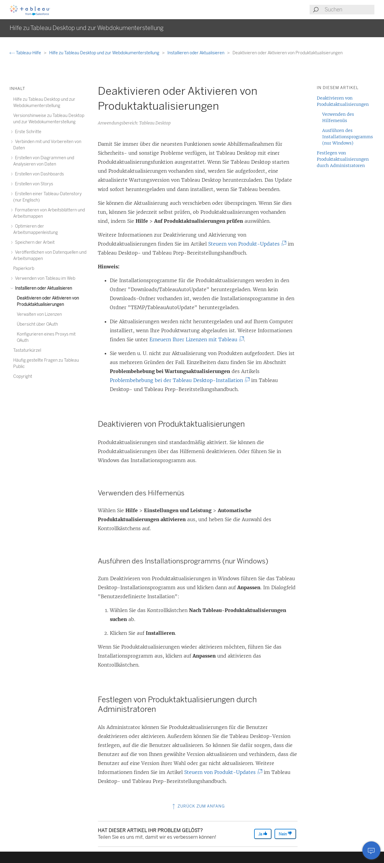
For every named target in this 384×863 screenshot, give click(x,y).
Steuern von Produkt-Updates (246, 244)
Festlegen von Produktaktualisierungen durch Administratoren (343, 159)
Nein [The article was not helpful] (285, 833)
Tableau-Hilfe (26, 52)
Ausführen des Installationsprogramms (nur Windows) (347, 137)
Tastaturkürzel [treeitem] (27, 350)
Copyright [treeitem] (22, 376)
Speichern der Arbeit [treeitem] (34, 242)
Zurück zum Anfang (198, 806)
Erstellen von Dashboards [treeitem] (38, 174)
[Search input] (349, 9)
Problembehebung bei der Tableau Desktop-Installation (179, 380)
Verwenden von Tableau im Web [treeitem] (44, 278)
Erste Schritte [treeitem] (27, 131)
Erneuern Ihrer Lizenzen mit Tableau (195, 339)
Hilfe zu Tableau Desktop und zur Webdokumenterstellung (104, 52)
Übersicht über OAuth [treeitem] (37, 324)
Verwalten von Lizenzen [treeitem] (39, 314)
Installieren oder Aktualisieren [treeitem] (42, 288)
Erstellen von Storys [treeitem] (33, 184)
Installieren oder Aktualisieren (196, 52)
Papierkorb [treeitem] (23, 268)
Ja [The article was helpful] (262, 833)
